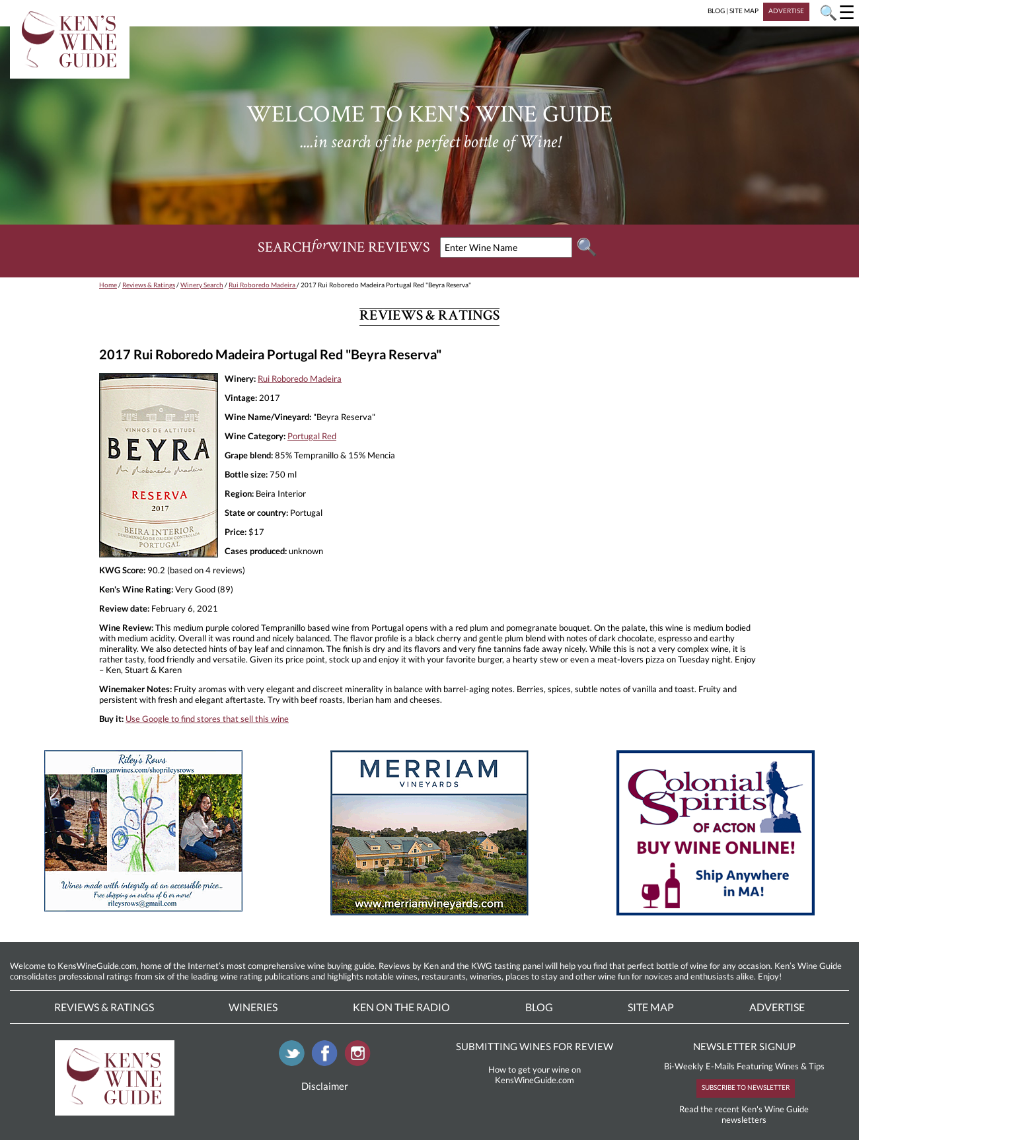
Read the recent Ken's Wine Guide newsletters (744, 1114)
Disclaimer (324, 1086)
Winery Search (201, 285)
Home (108, 285)
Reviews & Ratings (148, 285)
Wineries (253, 1007)
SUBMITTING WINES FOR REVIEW (534, 1046)
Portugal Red (311, 436)
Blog (539, 1007)
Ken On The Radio (401, 1007)
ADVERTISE (786, 11)
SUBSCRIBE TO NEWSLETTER (746, 1087)
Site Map (651, 1007)
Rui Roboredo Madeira (263, 285)
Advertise (777, 1007)
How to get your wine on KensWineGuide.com (534, 1074)
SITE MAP (743, 11)
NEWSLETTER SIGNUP (744, 1046)
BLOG (716, 11)
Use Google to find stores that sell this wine (207, 718)
